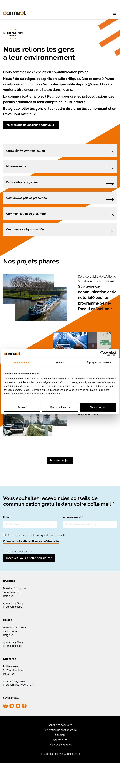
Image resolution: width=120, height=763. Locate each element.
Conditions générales (60, 724)
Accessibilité (60, 739)
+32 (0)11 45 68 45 (13, 603)
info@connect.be (12, 606)
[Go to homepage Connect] (14, 13)
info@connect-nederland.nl (18, 684)
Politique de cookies (60, 744)
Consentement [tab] (21, 362)
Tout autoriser (98, 407)
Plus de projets (60, 460)
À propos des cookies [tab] (99, 362)
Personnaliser (60, 407)
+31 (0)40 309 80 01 (14, 681)
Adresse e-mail (73, 517)
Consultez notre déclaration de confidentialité (31, 541)
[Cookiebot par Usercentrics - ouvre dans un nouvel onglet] (102, 353)
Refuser (22, 407)
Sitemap (60, 734)
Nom (6, 517)
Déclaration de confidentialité (60, 729)
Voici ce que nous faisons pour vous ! (30, 124)
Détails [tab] (60, 362)
